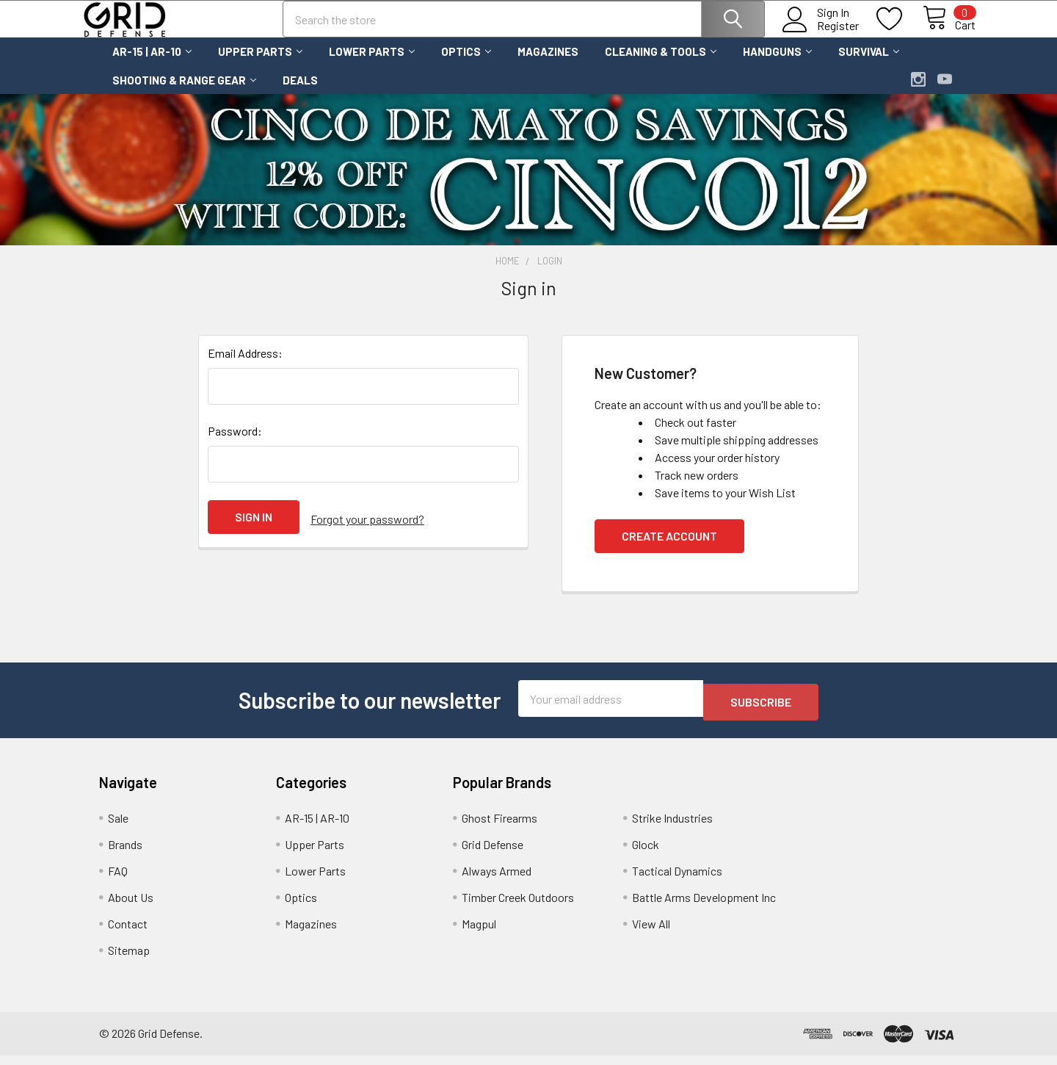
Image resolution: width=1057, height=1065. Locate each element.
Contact (128, 933)
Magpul (479, 933)
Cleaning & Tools (660, 64)
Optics (466, 64)
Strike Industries (672, 827)
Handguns (777, 64)
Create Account (669, 549)
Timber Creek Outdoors (518, 907)
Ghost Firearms (499, 827)
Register (821, 34)
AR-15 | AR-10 (152, 64)
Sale (118, 827)
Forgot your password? (367, 530)
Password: (235, 444)
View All (651, 933)
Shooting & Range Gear (184, 93)
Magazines (547, 64)
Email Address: (245, 366)
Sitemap (129, 960)
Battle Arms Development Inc (704, 907)
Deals (300, 93)
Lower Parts (372, 64)
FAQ (118, 880)
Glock (645, 854)
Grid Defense (492, 854)
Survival (868, 64)
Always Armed (496, 880)
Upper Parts (260, 64)
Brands (125, 854)
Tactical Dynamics (677, 880)
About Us (130, 907)
